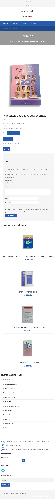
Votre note (9, 180)
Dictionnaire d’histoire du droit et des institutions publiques (28, 257)
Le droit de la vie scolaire (28, 363)
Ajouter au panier (13, 133)
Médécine (8, 419)
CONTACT (33, 23)
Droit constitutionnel (28, 292)
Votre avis (9, 187)
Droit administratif (11, 384)
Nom (7, 198)
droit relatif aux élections (12, 406)
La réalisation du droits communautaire (28, 327)
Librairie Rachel (14, 143)
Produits (17, 41)
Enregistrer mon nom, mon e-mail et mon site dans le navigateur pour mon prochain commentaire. (27, 210)
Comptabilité (9, 423)
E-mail (8, 203)
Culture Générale (10, 415)
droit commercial (10, 388)
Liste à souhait (24, 5)
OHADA (24, 23)
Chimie (7, 428)
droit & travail (9, 410)
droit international (10, 397)
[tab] (6, 149)
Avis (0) (6, 149)
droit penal (8, 401)
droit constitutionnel (11, 393)
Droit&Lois (15, 23)
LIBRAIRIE (5, 23)
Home (11, 41)
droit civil (8, 380)
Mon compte (31, 5)
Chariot (26, 16)
